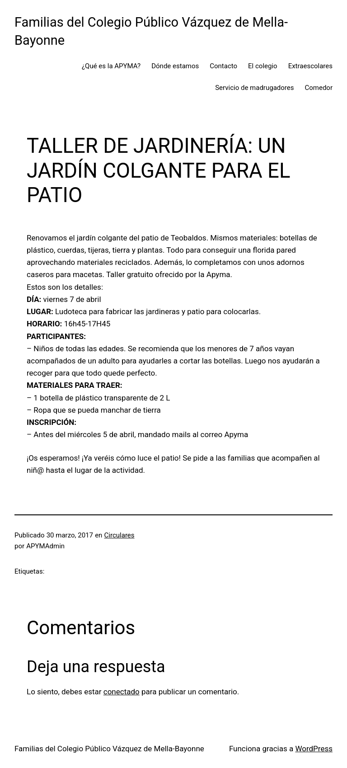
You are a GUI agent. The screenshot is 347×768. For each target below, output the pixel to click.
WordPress (314, 748)
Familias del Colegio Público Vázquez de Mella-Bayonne (109, 748)
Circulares (119, 535)
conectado (121, 691)
